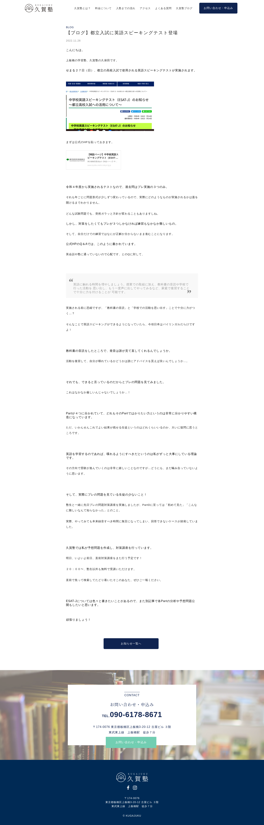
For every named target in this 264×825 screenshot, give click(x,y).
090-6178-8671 (136, 714)
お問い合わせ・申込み (131, 742)
